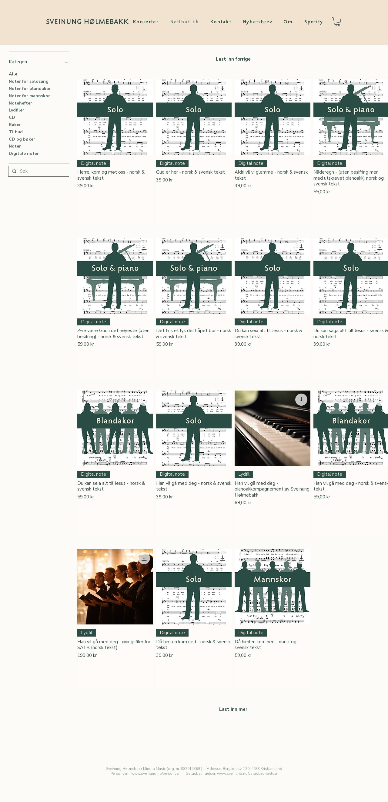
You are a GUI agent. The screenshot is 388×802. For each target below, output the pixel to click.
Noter (15, 146)
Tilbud (16, 131)
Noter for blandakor (30, 88)
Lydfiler (16, 110)
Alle (13, 74)
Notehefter (20, 103)
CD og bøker (22, 139)
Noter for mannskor (29, 95)
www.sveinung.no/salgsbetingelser (247, 773)
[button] (337, 21)
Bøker (15, 124)
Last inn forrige (233, 59)
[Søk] (38, 171)
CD (12, 117)
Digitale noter (24, 153)
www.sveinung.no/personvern (156, 773)
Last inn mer (233, 709)
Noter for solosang (28, 81)
